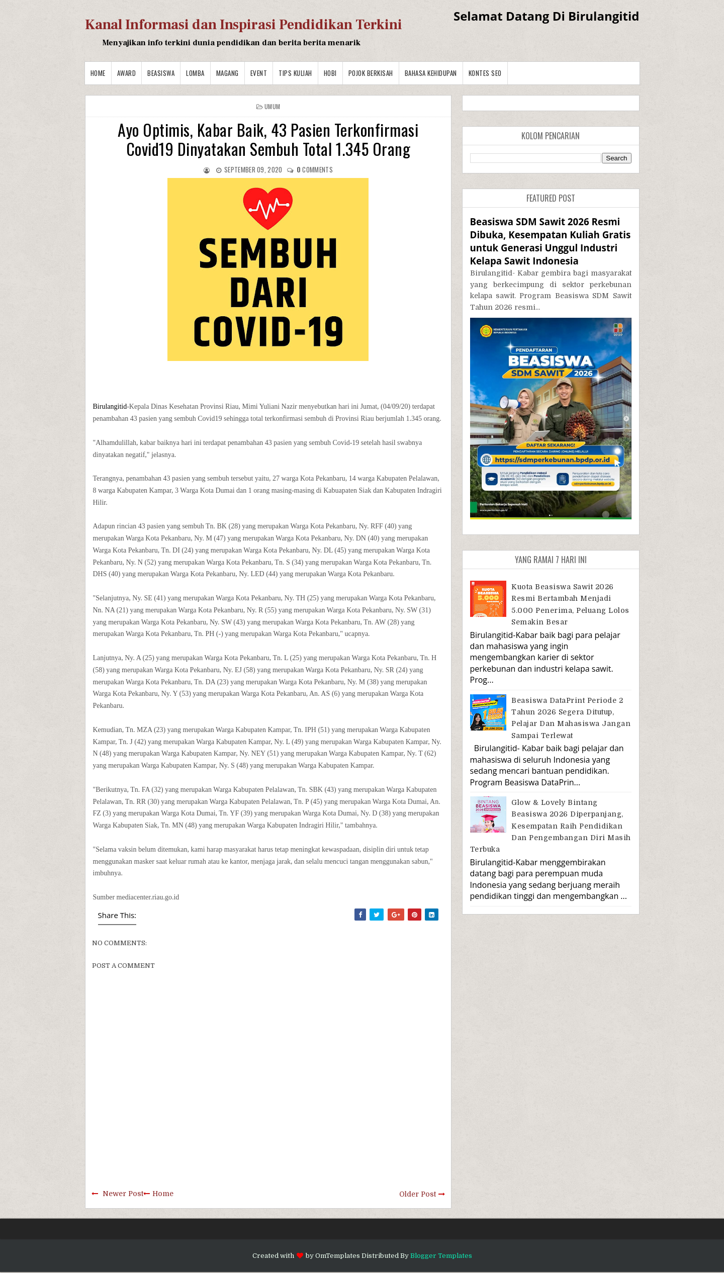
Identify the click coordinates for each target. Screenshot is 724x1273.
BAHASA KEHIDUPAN (431, 73)
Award (126, 73)
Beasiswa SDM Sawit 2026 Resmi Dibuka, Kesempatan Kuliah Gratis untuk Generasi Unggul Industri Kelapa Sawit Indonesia (550, 241)
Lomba (195, 73)
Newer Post (123, 1194)
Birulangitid (110, 406)
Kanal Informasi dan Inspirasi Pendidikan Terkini (243, 25)
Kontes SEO (485, 73)
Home (98, 73)
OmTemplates (337, 1255)
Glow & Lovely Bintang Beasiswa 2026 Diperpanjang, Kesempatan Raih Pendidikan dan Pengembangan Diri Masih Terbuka (550, 826)
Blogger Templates (441, 1255)
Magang (227, 73)
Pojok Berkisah (370, 73)
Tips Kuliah (295, 73)
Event (258, 73)
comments (315, 169)
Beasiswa (160, 73)
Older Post (417, 1194)
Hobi (330, 73)
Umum (272, 106)
